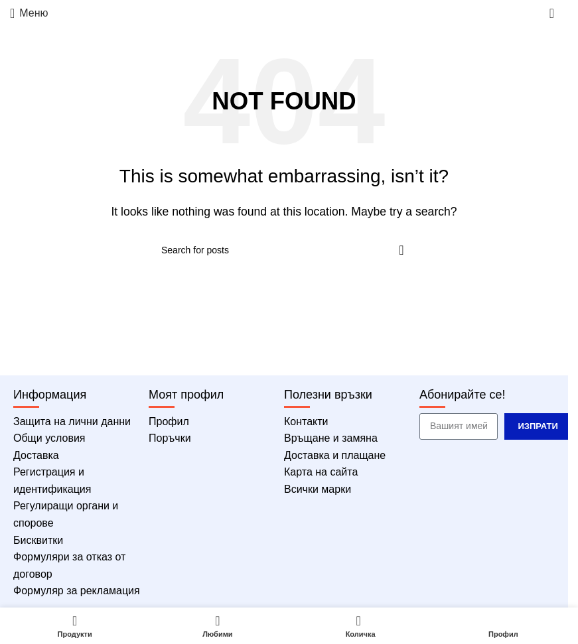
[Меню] (29, 13)
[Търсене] (284, 250)
